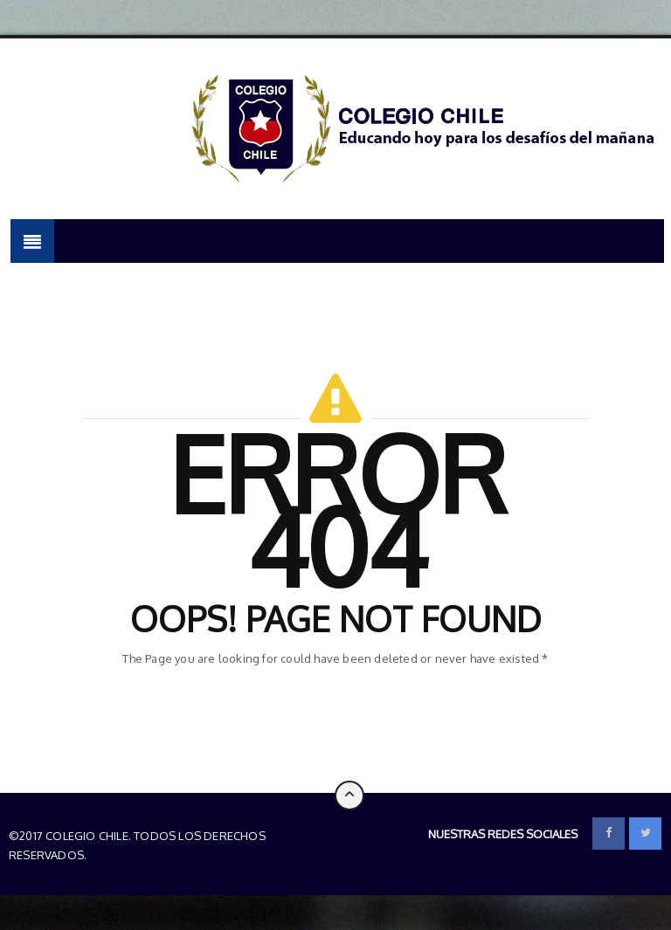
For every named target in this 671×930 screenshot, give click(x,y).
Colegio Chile (130, 855)
